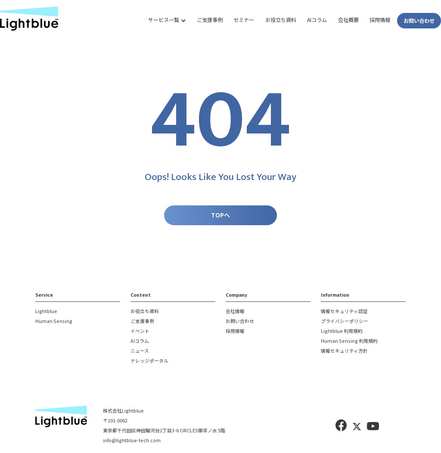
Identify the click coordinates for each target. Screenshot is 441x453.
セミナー (243, 20)
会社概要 (348, 20)
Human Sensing (53, 321)
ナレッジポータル (149, 361)
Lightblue (46, 311)
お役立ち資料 (280, 20)
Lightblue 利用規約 (342, 331)
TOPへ (220, 215)
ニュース (139, 351)
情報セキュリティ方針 (344, 351)
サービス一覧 (163, 20)
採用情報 (380, 20)
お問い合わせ (419, 21)
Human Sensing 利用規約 (349, 341)
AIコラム (317, 20)
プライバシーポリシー (344, 321)
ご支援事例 (210, 20)
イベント (139, 331)
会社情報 (235, 311)
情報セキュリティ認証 (344, 311)
